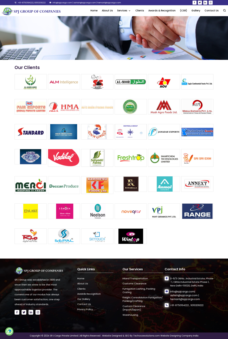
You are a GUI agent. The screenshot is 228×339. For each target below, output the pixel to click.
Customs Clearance (134, 283)
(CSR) (183, 10)
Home (94, 10)
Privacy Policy (85, 309)
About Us (107, 10)
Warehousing (130, 315)
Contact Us (212, 10)
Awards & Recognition (162, 10)
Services (122, 10)
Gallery (195, 10)
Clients (139, 10)
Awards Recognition (89, 293)
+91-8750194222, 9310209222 (30, 2)
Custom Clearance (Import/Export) (134, 307)
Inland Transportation (135, 278)
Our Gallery (83, 299)
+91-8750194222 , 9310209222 (186, 305)
